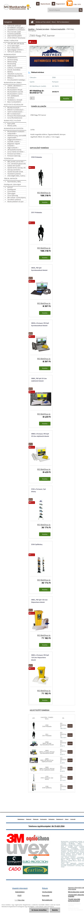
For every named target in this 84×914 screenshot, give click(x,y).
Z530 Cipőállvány (36, 544)
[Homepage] (32, 22)
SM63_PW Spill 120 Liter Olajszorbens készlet (39, 601)
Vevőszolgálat (47, 892)
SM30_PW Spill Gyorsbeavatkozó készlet (39, 269)
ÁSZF (19, 895)
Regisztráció (60, 4)
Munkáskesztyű (59, 819)
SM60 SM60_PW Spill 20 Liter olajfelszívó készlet (47, 760)
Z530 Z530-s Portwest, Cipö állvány (47, 777)
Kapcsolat (45, 895)
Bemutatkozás (47, 900)
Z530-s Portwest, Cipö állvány (38, 490)
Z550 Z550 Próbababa (46, 725)
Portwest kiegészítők (58, 29)
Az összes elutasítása (38, 910)
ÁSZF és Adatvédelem (63, 22)
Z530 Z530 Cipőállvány (47, 787)
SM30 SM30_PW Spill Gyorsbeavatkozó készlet (47, 743)
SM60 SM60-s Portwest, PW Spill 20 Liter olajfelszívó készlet (46, 768)
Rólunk (54, 22)
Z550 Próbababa (36, 157)
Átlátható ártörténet (36, 72)
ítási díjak (20, 900)
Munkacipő (28, 819)
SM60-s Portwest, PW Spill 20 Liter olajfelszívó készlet (40, 435)
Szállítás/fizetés (36, 27)
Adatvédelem (20, 892)
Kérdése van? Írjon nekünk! (43, 22)
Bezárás (55, 910)
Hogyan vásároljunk (47, 27)
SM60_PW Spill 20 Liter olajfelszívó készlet (39, 379)
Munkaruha (35, 819)
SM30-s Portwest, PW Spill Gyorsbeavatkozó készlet (40, 324)
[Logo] (17, 9)
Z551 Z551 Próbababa (46, 735)
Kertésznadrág (43, 819)
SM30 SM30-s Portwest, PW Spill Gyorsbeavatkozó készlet (46, 752)
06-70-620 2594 (58, 826)
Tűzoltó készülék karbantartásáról (74, 900)
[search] (79, 10)
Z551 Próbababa (36, 212)
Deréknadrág (52, 819)
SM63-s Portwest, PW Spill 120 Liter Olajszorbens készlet (40, 657)
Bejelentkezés (45, 4)
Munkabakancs (21, 819)
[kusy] (32, 98)
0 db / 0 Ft (77, 4)
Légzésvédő (72, 819)
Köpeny (66, 819)
